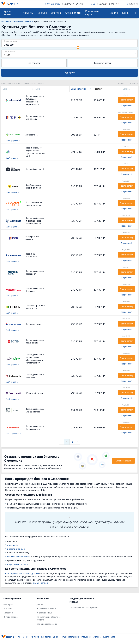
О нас (25, 636)
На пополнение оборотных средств (49, 618)
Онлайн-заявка (10, 617)
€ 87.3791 (113, 4)
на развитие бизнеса (17, 564)
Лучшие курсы (52, 4)
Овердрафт (8, 604)
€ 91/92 (79, 4)
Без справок (34, 63)
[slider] (78, 47)
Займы (114, 12)
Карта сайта (109, 636)
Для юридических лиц (47, 624)
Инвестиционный (44, 612)
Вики (55, 636)
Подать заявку (126, 99)
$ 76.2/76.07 (68, 4)
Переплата (99, 88)
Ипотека (56, 12)
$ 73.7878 (101, 4)
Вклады (42, 12)
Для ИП (40, 604)
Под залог (8, 608)
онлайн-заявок (40, 582)
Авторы (97, 636)
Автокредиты (73, 12)
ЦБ (93, 4)
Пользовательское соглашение (75, 636)
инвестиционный (16, 548)
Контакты (46, 636)
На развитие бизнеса (46, 608)
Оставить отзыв (123, 460)
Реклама (35, 636)
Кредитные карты (92, 13)
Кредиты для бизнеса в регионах (85, 607)
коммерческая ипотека (18, 556)
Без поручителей (103, 63)
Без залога (8, 612)
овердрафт (12, 544)
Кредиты (28, 12)
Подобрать (69, 72)
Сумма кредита (10, 41)
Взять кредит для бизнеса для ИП (22, 573)
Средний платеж (78, 88)
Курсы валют (7, 13)
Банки (125, 12)
